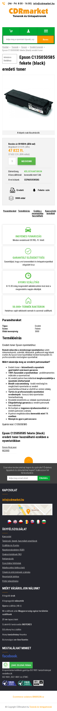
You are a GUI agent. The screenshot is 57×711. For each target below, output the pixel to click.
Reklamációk (8, 558)
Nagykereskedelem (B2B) (13, 549)
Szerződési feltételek (11, 563)
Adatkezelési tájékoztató (13, 567)
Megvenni (26, 161)
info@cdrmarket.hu (44, 3)
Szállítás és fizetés (10, 545)
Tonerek (15, 47)
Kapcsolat (6, 536)
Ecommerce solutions (22, 697)
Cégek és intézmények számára (16, 572)
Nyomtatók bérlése (10, 576)
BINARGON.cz (38, 697)
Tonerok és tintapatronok (40, 707)
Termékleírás (24, 211)
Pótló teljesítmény (10, 581)
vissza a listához (7, 59)
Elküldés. (43, 478)
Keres (45, 39)
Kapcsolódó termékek (50, 212)
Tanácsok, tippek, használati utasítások (19, 541)
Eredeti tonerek (36, 47)
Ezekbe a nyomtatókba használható (37, 213)
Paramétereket (9, 211)
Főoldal (5, 47)
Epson (24, 47)
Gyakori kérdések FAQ (12, 554)
